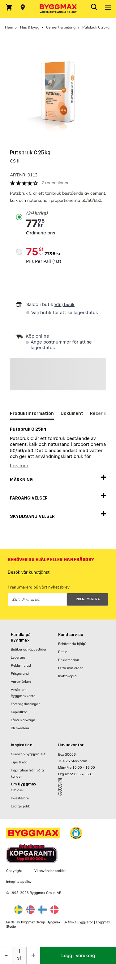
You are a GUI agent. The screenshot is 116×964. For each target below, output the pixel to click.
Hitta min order (70, 668)
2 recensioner (55, 182)
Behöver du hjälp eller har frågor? (51, 559)
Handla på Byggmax (21, 637)
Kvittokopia (67, 676)
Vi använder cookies (50, 870)
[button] (76, 833)
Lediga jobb (20, 806)
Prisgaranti (20, 673)
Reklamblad (21, 665)
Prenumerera (88, 599)
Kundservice (71, 634)
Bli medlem (20, 728)
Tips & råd (19, 762)
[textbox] (40, 213)
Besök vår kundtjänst (28, 572)
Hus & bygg (29, 27)
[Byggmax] (58, 9)
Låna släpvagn (23, 720)
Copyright (14, 870)
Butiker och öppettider (28, 649)
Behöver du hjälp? (72, 644)
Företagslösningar (25, 704)
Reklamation (68, 660)
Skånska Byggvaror (78, 922)
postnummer (57, 342)
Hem (9, 27)
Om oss (17, 790)
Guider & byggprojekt (28, 754)
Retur (62, 652)
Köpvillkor (19, 712)
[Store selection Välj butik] (22, 7)
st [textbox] (19, 958)
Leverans (18, 657)
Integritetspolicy (19, 881)
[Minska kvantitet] (6, 955)
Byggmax (53, 922)
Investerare (20, 798)
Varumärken (21, 681)
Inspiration (21, 745)
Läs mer (19, 465)
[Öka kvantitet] (33, 955)
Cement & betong (60, 27)
